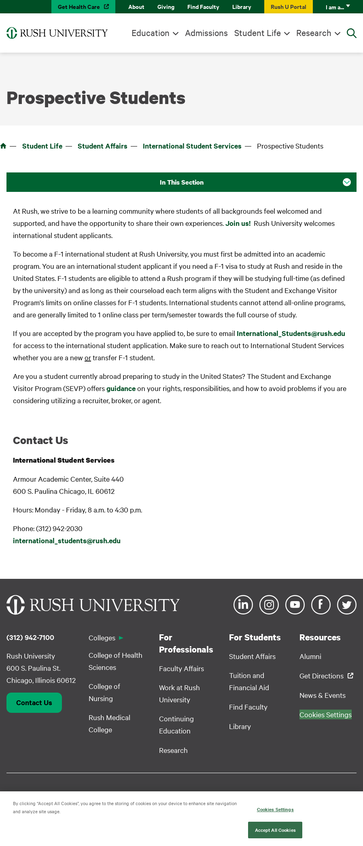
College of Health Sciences (115, 661)
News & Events (322, 694)
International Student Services (192, 146)
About (136, 6)
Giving (165, 6)
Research (313, 32)
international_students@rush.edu (67, 540)
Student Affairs (102, 146)
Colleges (102, 637)
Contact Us (34, 702)
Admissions (206, 32)
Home (3, 146)
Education (151, 32)
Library (241, 6)
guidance (121, 388)
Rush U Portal (288, 6)
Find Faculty (203, 6)
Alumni (310, 656)
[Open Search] (352, 33)
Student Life (257, 32)
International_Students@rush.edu (291, 333)
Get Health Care (79, 6)
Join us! (237, 223)
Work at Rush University (179, 693)
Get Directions (321, 675)
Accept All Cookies (275, 833)
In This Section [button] (182, 182)
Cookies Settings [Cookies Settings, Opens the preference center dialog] (275, 812)
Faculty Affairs (181, 668)
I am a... (335, 6)
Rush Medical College (109, 723)
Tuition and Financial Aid (249, 681)
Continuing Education (176, 724)
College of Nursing (104, 692)
